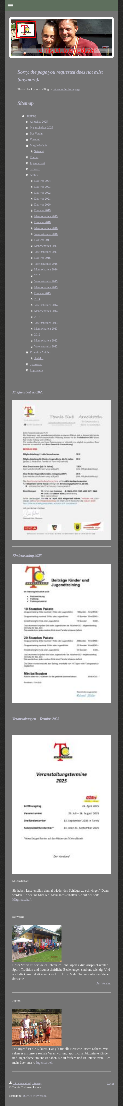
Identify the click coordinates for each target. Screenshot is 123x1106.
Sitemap (36, 1083)
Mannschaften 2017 (46, 245)
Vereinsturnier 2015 (46, 281)
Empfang (30, 115)
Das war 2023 (42, 186)
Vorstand (35, 139)
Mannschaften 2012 (46, 340)
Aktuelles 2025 (39, 121)
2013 (37, 316)
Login (110, 1083)
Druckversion (20, 1083)
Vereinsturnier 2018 (46, 234)
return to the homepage (66, 89)
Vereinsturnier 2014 (46, 305)
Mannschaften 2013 (46, 328)
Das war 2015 (42, 293)
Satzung (39, 151)
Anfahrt (38, 358)
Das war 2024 (42, 180)
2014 (37, 299)
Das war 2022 (42, 192)
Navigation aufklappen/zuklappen (61, 5)
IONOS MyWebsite (35, 1095)
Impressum (36, 370)
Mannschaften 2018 (46, 228)
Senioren (35, 169)
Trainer (34, 157)
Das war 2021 (42, 198)
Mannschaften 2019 (46, 216)
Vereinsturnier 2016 (46, 263)
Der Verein (36, 133)
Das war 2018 (42, 222)
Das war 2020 (42, 204)
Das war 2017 (42, 239)
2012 (37, 334)
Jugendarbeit (37, 163)
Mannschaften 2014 (46, 311)
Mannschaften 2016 (46, 269)
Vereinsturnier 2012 (46, 346)
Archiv (34, 175)
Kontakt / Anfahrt (40, 352)
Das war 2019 (42, 210)
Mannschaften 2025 (41, 127)
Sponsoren (36, 364)
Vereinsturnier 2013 (46, 322)
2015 (37, 275)
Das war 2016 (42, 257)
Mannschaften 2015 (46, 287)
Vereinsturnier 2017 (46, 251)
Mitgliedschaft (38, 145)
